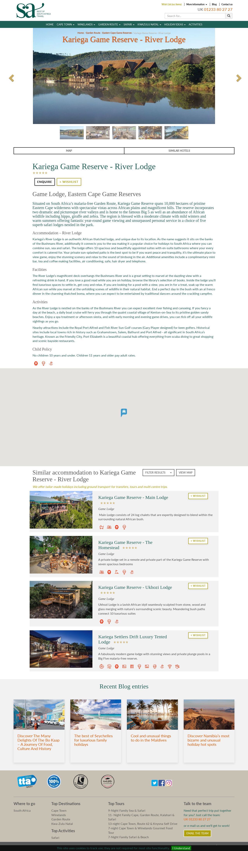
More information (196, 4)
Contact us (226, 4)
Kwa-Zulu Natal (62, 823)
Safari (129, 24)
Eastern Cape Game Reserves (117, 32)
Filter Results (158, 472)
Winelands (86, 24)
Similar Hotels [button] (179, 150)
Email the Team (197, 833)
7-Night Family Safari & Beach (128, 837)
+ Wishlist (68, 181)
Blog (214, 4)
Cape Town (65, 24)
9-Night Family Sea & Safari (126, 810)
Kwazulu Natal (149, 24)
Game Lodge (106, 509)
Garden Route (109, 24)
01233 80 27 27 (218, 9)
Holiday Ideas (175, 24)
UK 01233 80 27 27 (197, 819)
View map (185, 472)
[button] (124, 413)
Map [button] (69, 150)
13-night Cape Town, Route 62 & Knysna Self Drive (142, 823)
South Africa (22, 810)
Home (50, 24)
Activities (195, 24)
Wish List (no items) (172, 4)
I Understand (181, 848)
